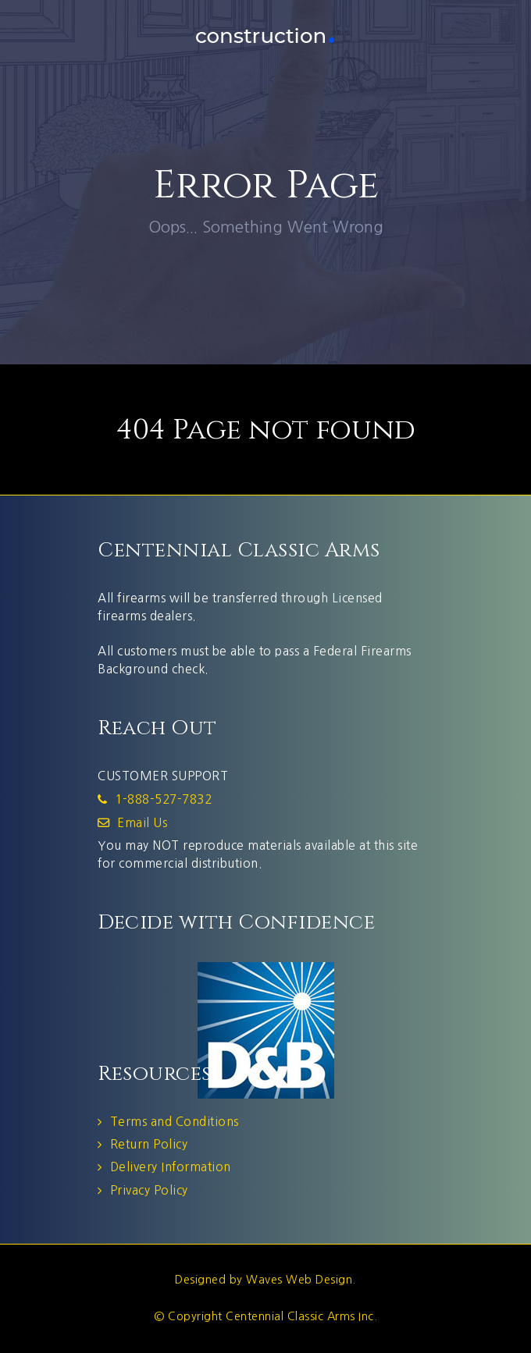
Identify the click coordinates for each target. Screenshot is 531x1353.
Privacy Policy (149, 1190)
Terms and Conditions (174, 1122)
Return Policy (149, 1144)
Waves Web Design (299, 1279)
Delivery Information (170, 1167)
